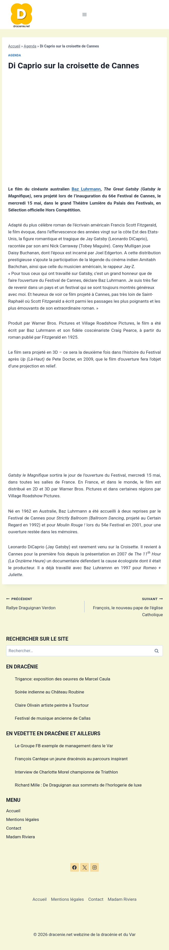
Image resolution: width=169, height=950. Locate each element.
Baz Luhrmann (86, 189)
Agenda (30, 46)
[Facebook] (74, 867)
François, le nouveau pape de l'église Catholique (126, 606)
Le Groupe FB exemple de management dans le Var (64, 745)
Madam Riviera (20, 836)
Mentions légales (22, 819)
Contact (13, 828)
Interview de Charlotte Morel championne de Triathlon (66, 772)
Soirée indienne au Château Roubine (49, 691)
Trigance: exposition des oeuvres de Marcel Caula (62, 678)
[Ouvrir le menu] (84, 14)
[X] (84, 867)
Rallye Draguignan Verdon (43, 602)
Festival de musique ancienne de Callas (53, 718)
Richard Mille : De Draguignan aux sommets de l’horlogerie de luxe (78, 785)
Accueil (14, 46)
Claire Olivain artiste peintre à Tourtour (52, 705)
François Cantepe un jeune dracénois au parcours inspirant (71, 758)
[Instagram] (94, 867)
